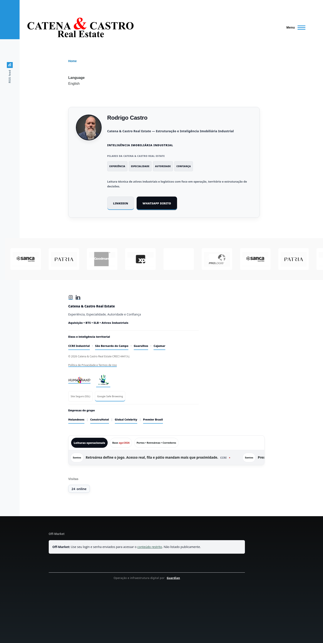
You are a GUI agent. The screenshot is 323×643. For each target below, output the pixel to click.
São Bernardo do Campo (111, 346)
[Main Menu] (295, 27)
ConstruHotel (99, 419)
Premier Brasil (153, 419)
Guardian (173, 578)
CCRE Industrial (79, 346)
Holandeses (76, 419)
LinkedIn (120, 203)
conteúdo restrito (149, 547)
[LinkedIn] (78, 297)
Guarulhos (141, 346)
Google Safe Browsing (110, 396)
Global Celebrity (126, 419)
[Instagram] (70, 297)
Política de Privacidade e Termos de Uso (92, 365)
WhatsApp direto (156, 203)
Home (72, 61)
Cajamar (159, 346)
